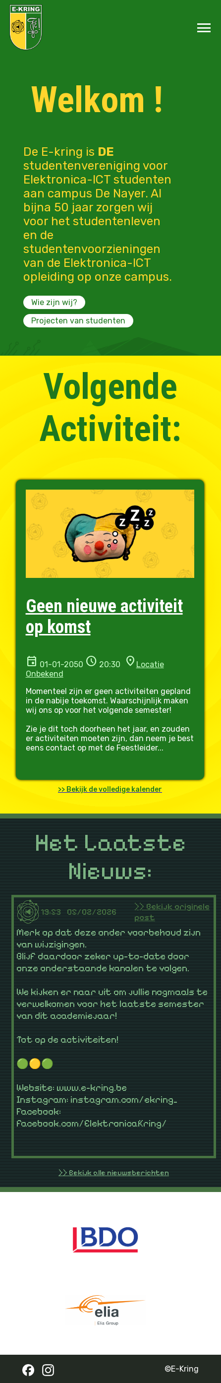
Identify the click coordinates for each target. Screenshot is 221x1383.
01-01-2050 (60, 664)
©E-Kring (182, 1369)
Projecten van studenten (78, 320)
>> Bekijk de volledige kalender (110, 789)
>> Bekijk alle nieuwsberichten (113, 1172)
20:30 (108, 664)
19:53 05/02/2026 (87, 911)
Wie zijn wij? (54, 302)
